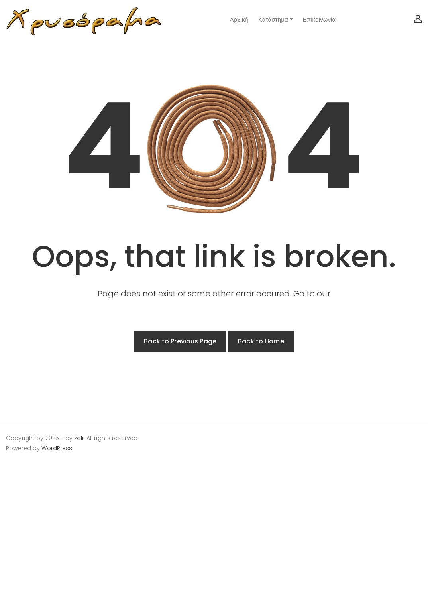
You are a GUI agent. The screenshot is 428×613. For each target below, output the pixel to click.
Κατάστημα (273, 19)
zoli (79, 438)
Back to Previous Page (180, 341)
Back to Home (261, 341)
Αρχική (239, 19)
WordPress (56, 448)
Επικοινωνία (319, 19)
